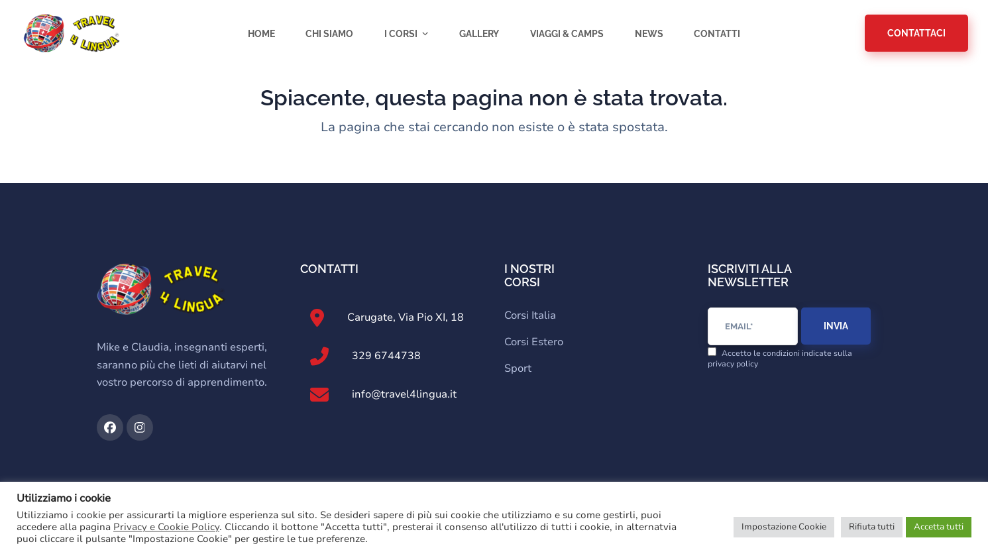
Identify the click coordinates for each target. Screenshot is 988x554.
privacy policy (733, 364)
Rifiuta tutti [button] (872, 527)
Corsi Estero (533, 342)
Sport (517, 368)
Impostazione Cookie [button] (783, 527)
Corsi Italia (530, 315)
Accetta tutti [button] (938, 527)
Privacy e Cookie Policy (166, 526)
